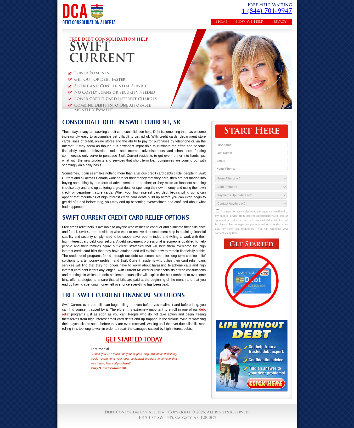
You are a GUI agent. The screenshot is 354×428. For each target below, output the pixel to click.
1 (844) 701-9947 (267, 11)
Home (221, 22)
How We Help (249, 22)
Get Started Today (134, 339)
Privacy (279, 22)
